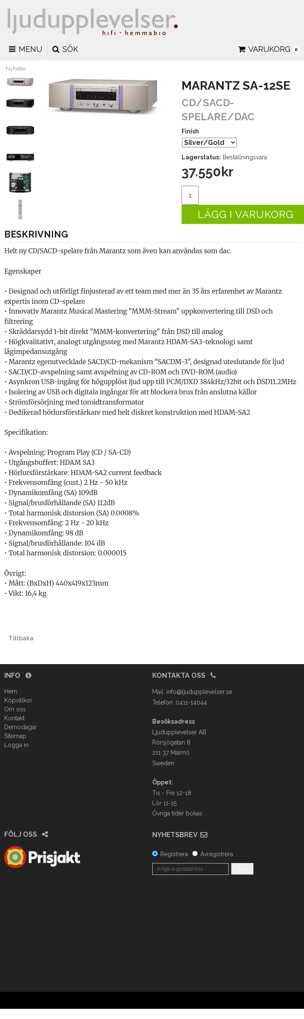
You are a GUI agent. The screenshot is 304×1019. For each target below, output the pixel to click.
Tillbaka (21, 638)
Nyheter (16, 68)
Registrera (174, 854)
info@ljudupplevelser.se (199, 691)
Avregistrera (216, 854)
